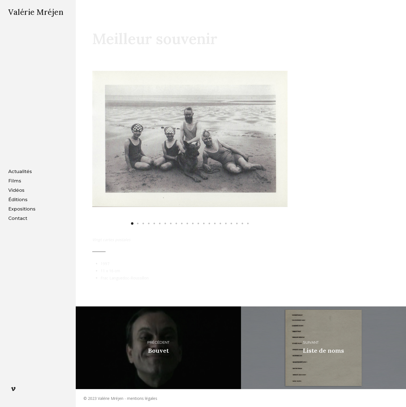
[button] (132, 223)
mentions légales (142, 398)
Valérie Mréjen (35, 12)
